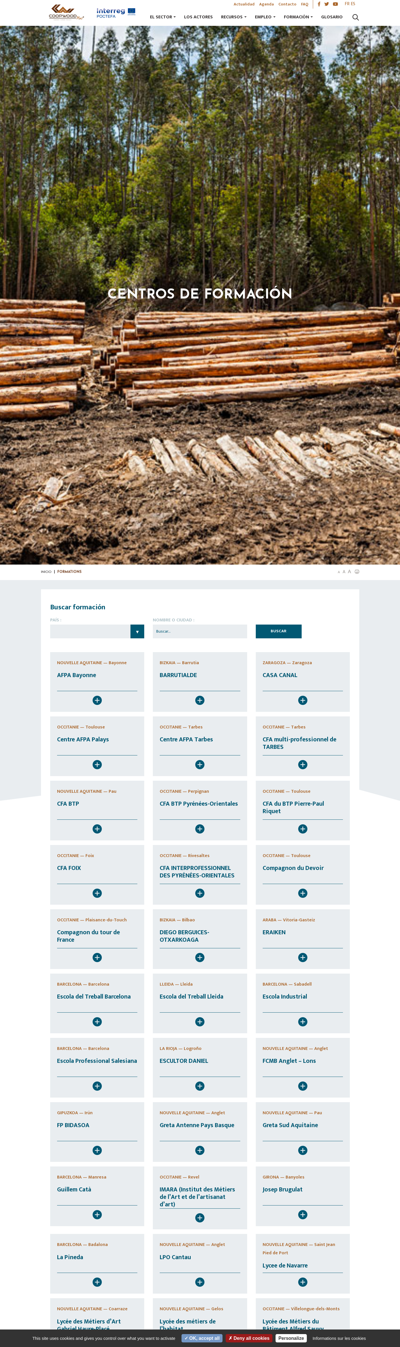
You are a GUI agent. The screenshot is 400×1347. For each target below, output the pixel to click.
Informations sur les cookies (339, 1338)
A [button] (339, 572)
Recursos (232, 17)
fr (347, 4)
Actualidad (244, 4)
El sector (161, 17)
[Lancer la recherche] (355, 17)
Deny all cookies (249, 1338)
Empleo (263, 17)
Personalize (291, 1338)
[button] (357, 571)
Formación (296, 17)
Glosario (332, 17)
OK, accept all (202, 1338)
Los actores (198, 17)
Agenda (266, 4)
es (353, 4)
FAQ (304, 4)
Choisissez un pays (97, 631)
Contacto (287, 4)
